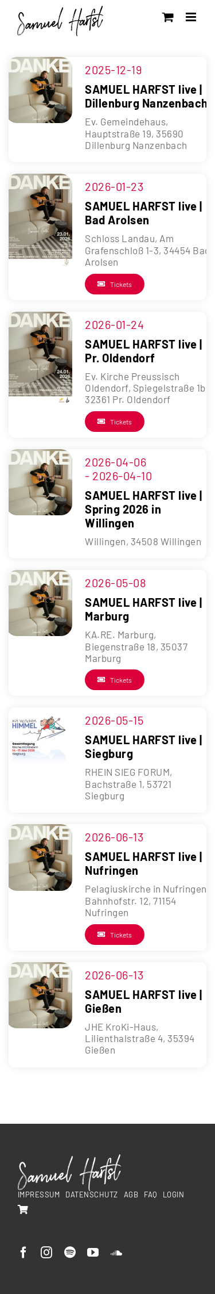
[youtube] (93, 1252)
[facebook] (24, 1252)
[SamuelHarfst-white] (69, 1159)
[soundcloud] (117, 1252)
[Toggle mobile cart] (168, 17)
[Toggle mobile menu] (192, 17)
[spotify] (70, 1252)
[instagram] (47, 1252)
